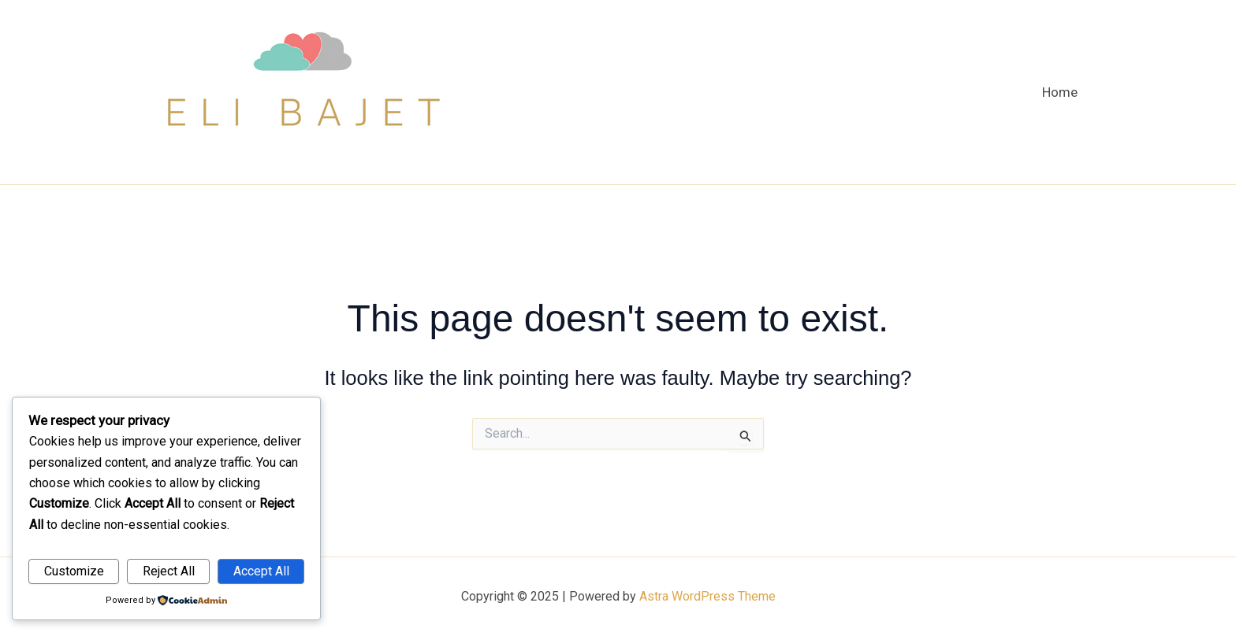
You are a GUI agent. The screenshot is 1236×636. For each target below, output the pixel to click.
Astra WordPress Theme (707, 596)
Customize (74, 571)
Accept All (261, 571)
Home (1060, 92)
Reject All (169, 571)
